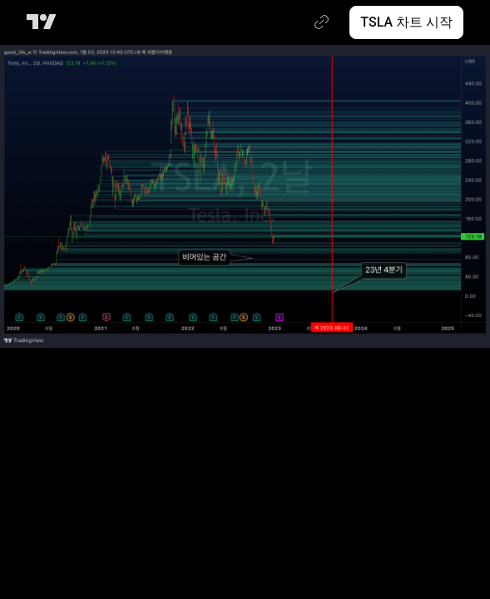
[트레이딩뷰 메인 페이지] (44, 22)
